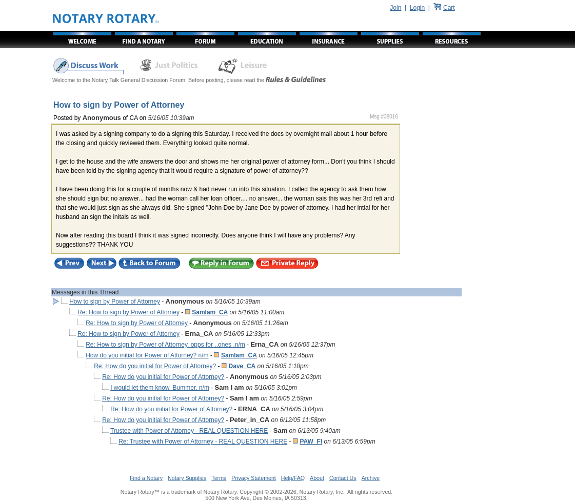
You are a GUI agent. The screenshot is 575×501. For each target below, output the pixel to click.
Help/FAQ (293, 478)
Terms (218, 478)
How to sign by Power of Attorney (114, 301)
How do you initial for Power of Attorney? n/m (147, 355)
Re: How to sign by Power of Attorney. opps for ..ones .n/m (165, 344)
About (317, 478)
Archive (371, 478)
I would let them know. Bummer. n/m (159, 387)
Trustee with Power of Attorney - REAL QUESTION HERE (189, 430)
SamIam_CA (210, 312)
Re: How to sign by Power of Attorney (128, 312)
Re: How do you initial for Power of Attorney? (155, 366)
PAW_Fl (311, 441)
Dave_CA (242, 366)
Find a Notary (146, 478)
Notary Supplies (187, 478)
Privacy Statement (253, 478)
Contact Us (342, 478)
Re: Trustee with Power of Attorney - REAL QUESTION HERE (202, 441)
